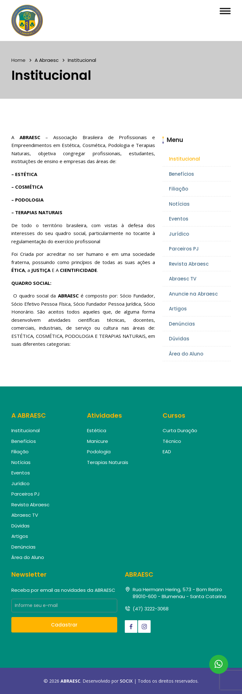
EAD (167, 451)
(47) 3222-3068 (151, 608)
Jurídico (179, 234)
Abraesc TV (182, 278)
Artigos (178, 308)
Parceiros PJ (184, 248)
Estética (96, 430)
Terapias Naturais (107, 462)
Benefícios (181, 174)
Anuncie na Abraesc (193, 294)
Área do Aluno (186, 353)
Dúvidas (179, 338)
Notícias (179, 204)
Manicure (97, 441)
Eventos (178, 218)
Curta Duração (180, 430)
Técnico (172, 441)
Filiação (178, 188)
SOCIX (126, 681)
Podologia (99, 451)
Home (18, 60)
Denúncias (182, 324)
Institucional (184, 159)
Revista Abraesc (189, 264)
